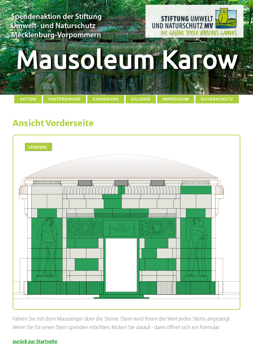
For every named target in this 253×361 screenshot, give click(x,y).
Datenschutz (217, 99)
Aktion (28, 99)
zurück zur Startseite (35, 341)
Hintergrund (64, 99)
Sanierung (106, 99)
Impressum (176, 99)
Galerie (141, 99)
